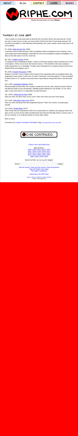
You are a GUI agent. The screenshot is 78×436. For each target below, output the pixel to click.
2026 (29, 149)
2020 (34, 151)
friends (49, 122)
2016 (29, 153)
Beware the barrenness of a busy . (45, 20)
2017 (48, 151)
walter (59, 122)
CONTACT (39, 177)
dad (43, 122)
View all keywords (53, 167)
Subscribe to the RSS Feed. (39, 174)
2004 (41, 156)
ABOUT (29, 177)
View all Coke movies (38, 167)
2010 (34, 155)
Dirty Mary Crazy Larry (21, 100)
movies (53, 122)
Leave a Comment (22, 122)
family (46, 122)
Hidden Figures (18, 59)
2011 (29, 155)
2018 (44, 151)
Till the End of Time (20, 94)
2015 (34, 153)
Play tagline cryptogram (39, 171)
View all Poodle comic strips (39, 169)
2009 (39, 155)
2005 (36, 156)
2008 (44, 155)
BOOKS (49, 177)
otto (57, 122)
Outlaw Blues (18, 108)
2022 (48, 149)
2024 (39, 149)
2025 (34, 149)
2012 (48, 153)
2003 (46, 156)
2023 (44, 149)
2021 (29, 151)
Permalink (33, 122)
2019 (39, 151)
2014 (39, 153)
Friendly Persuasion (20, 72)
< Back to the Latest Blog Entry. (39, 144)
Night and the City (19, 49)
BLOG (33, 177)
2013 (44, 153)
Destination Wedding (21, 84)
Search (50, 160)
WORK (44, 177)
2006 (32, 156)
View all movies (24, 167)
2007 (48, 155)
